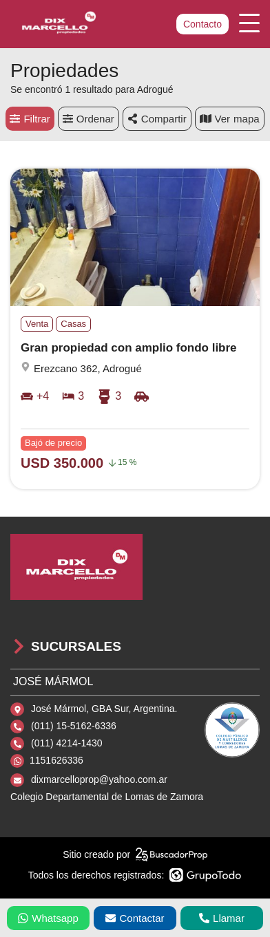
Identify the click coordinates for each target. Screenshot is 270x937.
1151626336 (56, 760)
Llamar (222, 918)
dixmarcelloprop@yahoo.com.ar (99, 779)
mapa (230, 119)
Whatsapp (48, 918)
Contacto (202, 24)
